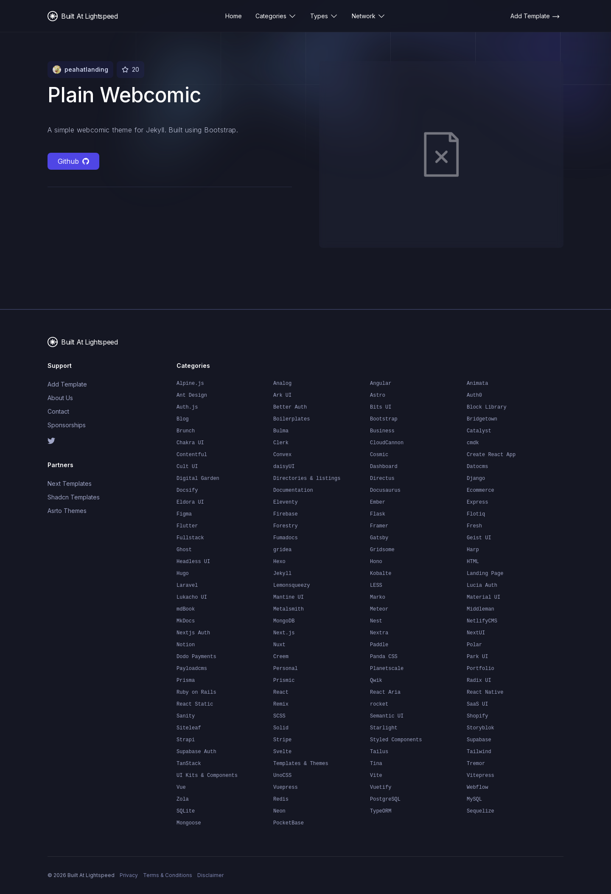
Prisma (186, 681)
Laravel (187, 586)
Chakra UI (190, 443)
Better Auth (290, 407)
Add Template (67, 384)
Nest (376, 621)
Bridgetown (482, 419)
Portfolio (480, 669)
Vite (376, 776)
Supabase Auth (196, 752)
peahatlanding (86, 69)
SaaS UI (477, 704)
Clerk (281, 443)
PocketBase (288, 823)
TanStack (189, 764)
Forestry (285, 526)
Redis (281, 799)
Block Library (487, 407)
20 (135, 69)
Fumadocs (285, 538)
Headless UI (193, 562)
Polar (474, 645)
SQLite (186, 811)
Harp (473, 550)
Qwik (376, 681)
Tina (376, 764)
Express (477, 502)
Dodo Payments (196, 657)
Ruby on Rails (196, 692)
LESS (376, 586)
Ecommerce (480, 490)
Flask (377, 514)
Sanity (186, 716)
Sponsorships (67, 425)
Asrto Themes (67, 510)
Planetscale (387, 669)
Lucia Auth (482, 586)
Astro (377, 395)
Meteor (379, 609)
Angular (380, 384)
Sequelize (480, 811)
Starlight (384, 728)
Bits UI (380, 407)
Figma (184, 514)
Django (476, 479)
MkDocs (186, 621)
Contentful (192, 455)
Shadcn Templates (74, 497)
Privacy (129, 875)
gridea (282, 550)
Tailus (379, 752)
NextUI (476, 633)
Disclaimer (210, 875)
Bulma (281, 431)
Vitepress (480, 776)
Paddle (379, 645)
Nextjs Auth (193, 633)
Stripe (282, 740)
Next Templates (70, 483)
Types (324, 16)
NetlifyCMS (482, 621)
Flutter (187, 526)
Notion (186, 645)
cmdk (473, 443)
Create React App (491, 455)
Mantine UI (288, 597)
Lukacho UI (192, 597)
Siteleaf (189, 728)
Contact (58, 411)
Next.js (283, 633)
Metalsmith (288, 609)
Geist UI (479, 538)
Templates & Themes (300, 764)
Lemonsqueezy (291, 586)
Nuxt (279, 645)
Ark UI (282, 395)
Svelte (282, 752)
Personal (285, 669)
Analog (282, 384)
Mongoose (189, 823)
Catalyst (479, 431)
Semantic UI (387, 716)
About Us (60, 397)
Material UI (483, 597)
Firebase (285, 514)
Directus (382, 479)
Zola (183, 799)
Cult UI (187, 467)
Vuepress (285, 787)
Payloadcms (192, 669)
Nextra (379, 633)
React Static (195, 704)
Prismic (283, 681)
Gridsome (382, 550)
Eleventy (285, 502)
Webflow (477, 787)
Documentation (293, 490)
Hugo (183, 574)
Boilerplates (291, 419)
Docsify (187, 490)
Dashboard (384, 467)
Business (382, 431)
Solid (281, 728)
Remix (281, 704)
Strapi (186, 740)
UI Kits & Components (207, 776)
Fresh (474, 526)
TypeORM (380, 811)
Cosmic (379, 455)
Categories (276, 16)
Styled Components (396, 740)
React (281, 692)
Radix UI (479, 681)
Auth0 (474, 395)
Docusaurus (385, 490)
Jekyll (282, 574)
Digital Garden (198, 479)
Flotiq (476, 514)
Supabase (479, 740)
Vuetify (380, 787)
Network (369, 16)
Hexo (279, 562)
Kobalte (380, 574)
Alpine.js (190, 384)
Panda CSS (384, 657)
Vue (181, 787)
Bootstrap (384, 419)
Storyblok (480, 728)
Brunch (186, 431)
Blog (183, 419)
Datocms (477, 467)
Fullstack (190, 538)
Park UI (477, 657)
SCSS (279, 716)
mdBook (186, 609)
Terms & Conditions (167, 875)
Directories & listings (306, 479)
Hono (376, 562)
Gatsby (379, 538)
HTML (473, 562)
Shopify (477, 716)
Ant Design (192, 395)
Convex (282, 455)
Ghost (184, 550)
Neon (279, 811)
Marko (377, 597)
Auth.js (187, 407)
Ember (377, 502)
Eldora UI (190, 502)
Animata (477, 384)
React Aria (385, 692)
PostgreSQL (385, 799)
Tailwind (479, 752)
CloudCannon (387, 443)
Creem (281, 657)
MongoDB (283, 621)
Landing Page (485, 574)
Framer (379, 526)
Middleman (480, 609)
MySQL (474, 799)
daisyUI (283, 467)
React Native (485, 692)
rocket (379, 704)
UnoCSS (282, 776)
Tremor (476, 764)
